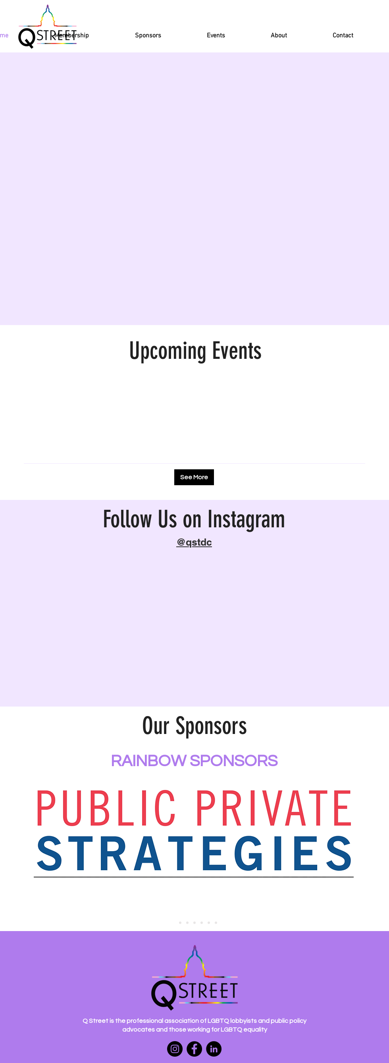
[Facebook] (194, 1049)
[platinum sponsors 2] (187, 923)
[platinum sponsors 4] (201, 923)
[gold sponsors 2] (216, 923)
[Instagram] (175, 1049)
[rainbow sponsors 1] (173, 923)
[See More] (194, 477)
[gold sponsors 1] (209, 923)
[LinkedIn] (213, 1049)
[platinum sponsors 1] (180, 923)
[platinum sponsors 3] (194, 923)
